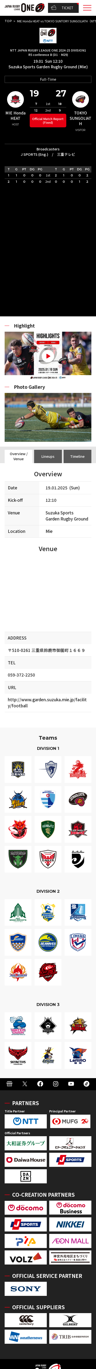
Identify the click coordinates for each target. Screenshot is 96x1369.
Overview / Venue (19, 456)
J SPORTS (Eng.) (34, 154)
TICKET (62, 8)
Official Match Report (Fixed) (48, 120)
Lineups (47, 456)
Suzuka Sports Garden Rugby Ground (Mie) (48, 66)
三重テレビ (66, 154)
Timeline (77, 456)
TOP (8, 21)
